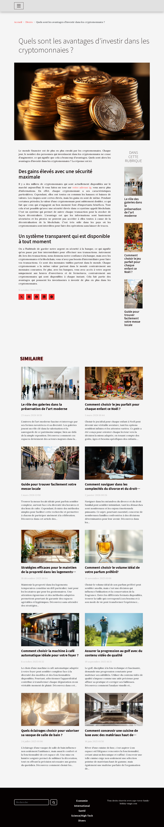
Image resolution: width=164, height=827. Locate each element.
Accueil (18, 22)
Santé (82, 810)
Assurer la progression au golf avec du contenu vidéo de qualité (113, 653)
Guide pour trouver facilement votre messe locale (132, 318)
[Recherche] (31, 802)
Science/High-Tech (82, 815)
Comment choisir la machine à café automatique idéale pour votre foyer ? (50, 653)
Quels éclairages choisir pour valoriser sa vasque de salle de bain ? (50, 732)
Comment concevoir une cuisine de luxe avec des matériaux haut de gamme (111, 734)
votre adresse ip (81, 187)
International (82, 805)
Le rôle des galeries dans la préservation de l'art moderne (133, 207)
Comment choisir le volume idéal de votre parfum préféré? (112, 569)
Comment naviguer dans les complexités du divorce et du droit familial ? (111, 488)
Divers (29, 22)
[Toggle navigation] (18, 5)
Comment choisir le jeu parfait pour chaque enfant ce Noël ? (132, 263)
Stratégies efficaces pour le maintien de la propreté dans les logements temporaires (48, 571)
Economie (82, 800)
